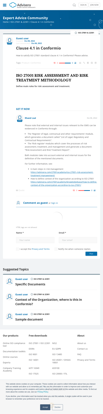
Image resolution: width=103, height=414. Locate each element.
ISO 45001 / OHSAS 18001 (61, 361)
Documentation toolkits (14, 351)
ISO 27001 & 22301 (20, 22)
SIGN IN (83, 5)
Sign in (54, 203)
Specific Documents (30, 284)
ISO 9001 (33, 354)
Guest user (21, 279)
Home (6, 22)
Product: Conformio (31, 62)
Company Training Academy (12, 369)
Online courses (10, 357)
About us (81, 343)
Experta (6, 362)
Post (91, 253)
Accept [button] (45, 407)
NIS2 (54, 343)
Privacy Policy (42, 392)
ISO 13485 (57, 354)
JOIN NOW (94, 5)
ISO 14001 (34, 359)
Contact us (82, 348)
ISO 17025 (34, 373)
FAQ (79, 354)
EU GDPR (56, 348)
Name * (20, 232)
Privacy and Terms (41, 249)
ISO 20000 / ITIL (59, 373)
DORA (31, 348)
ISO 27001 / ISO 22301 (39, 343)
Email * (62, 232)
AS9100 (55, 368)
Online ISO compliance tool (14, 344)
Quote (20, 190)
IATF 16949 (34, 368)
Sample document (29, 319)
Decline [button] (57, 407)
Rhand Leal (30, 118)
